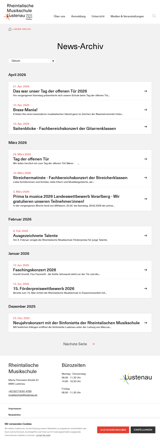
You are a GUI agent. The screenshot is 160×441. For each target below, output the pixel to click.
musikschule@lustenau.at (22, 395)
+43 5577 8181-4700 (19, 391)
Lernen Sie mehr (43, 435)
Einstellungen (143, 429)
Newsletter (14, 414)
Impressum (14, 408)
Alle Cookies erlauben (113, 430)
